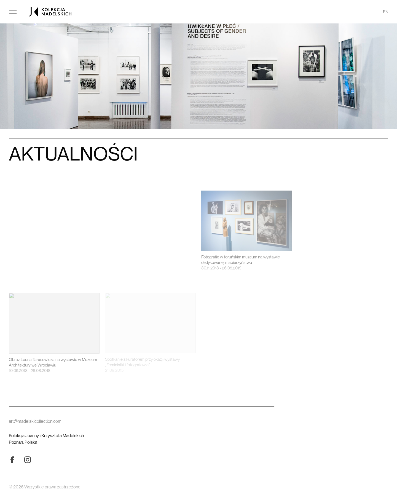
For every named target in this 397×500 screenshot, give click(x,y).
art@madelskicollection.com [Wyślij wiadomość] (35, 421)
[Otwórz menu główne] (13, 11)
